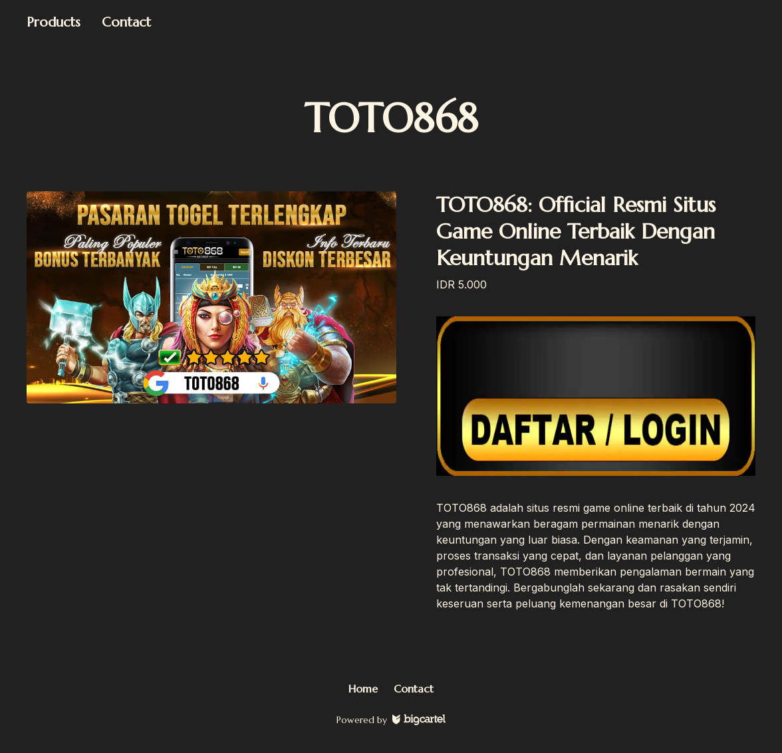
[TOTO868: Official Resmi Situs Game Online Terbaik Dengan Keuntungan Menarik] (211, 297)
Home (363, 688)
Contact (126, 22)
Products (53, 22)
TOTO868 (391, 119)
